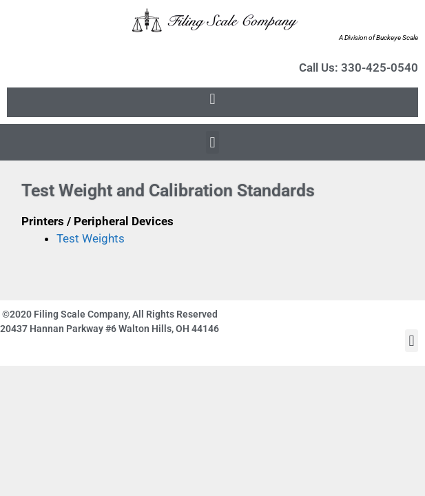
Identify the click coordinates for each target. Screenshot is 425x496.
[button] (212, 98)
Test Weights (90, 238)
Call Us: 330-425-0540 (358, 67)
